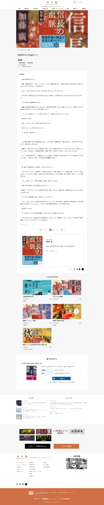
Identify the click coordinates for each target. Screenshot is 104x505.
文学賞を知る (45, 8)
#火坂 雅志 (25, 349)
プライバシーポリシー (22, 464)
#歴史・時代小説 (27, 66)
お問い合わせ (20, 471)
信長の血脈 (49, 239)
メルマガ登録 (66, 446)
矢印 (44, 421)
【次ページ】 (24, 224)
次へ (58, 230)
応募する (58, 378)
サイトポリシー (20, 462)
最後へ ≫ (63, 230)
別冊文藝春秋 (46, 467)
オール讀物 (46, 464)
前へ (46, 230)
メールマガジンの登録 (65, 382)
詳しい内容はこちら (51, 251)
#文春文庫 (23, 65)
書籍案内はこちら (37, 446)
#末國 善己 (30, 349)
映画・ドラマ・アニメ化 (57, 8)
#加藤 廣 (24, 301)
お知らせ (19, 469)
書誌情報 (84, 8)
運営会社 (19, 467)
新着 (19, 8)
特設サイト (75, 8)
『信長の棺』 (31, 171)
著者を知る (27, 8)
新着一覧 (32, 462)
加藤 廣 (20, 60)
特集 (68, 8)
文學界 (44, 462)
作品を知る (35, 8)
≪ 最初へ (41, 230)
